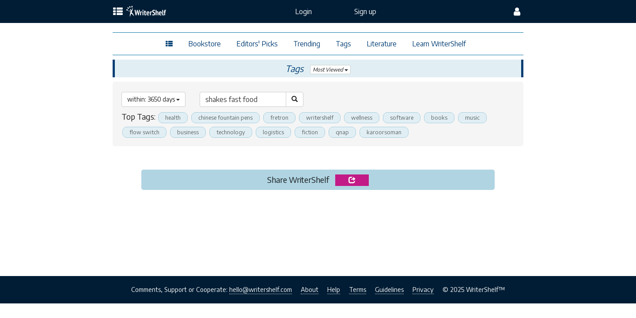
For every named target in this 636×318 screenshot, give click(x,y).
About (309, 289)
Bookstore (204, 43)
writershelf (319, 117)
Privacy (423, 289)
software (401, 117)
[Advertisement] (318, 230)
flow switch (144, 132)
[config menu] (517, 11)
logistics (273, 132)
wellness (361, 117)
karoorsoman (384, 132)
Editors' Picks (257, 43)
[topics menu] (118, 12)
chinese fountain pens (225, 117)
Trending (306, 43)
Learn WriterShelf (439, 43)
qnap (342, 132)
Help (333, 289)
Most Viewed (330, 69)
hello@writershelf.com (260, 289)
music (472, 117)
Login (303, 11)
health (173, 117)
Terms (357, 289)
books (439, 117)
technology (230, 132)
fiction (310, 132)
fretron (279, 117)
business (188, 132)
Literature (382, 43)
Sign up (365, 11)
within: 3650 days (153, 99)
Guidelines (389, 289)
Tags (343, 43)
